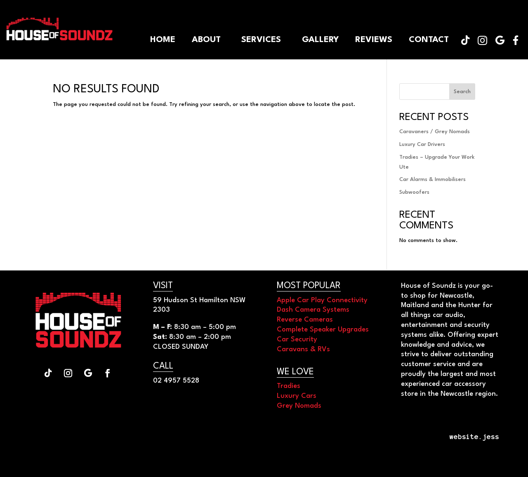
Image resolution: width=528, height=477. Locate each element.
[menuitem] (516, 40)
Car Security (297, 339)
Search (462, 91)
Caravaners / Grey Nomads (434, 131)
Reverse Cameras (305, 319)
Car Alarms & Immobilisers (432, 179)
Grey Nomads (299, 405)
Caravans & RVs (303, 349)
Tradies (288, 386)
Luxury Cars (296, 395)
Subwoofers (414, 192)
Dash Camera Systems (313, 309)
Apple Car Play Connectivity (322, 300)
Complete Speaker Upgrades (323, 329)
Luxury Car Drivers (422, 144)
